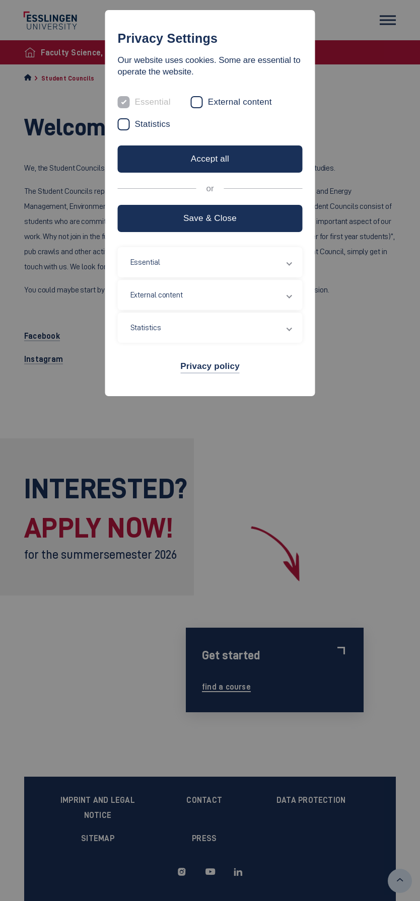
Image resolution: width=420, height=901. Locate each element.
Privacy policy (210, 366)
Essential (153, 102)
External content (240, 102)
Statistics (153, 124)
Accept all (210, 159)
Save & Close (210, 218)
